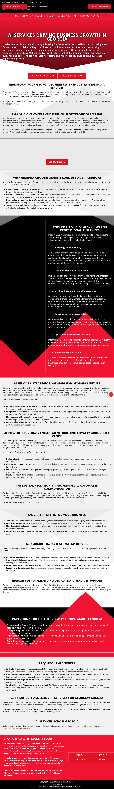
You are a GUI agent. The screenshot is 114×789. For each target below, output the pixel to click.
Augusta (100, 726)
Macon (15, 728)
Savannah (26, 728)
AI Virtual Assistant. (33, 502)
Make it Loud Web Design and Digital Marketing (66, 786)
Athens (86, 726)
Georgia (71, 726)
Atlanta (93, 726)
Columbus (7, 728)
